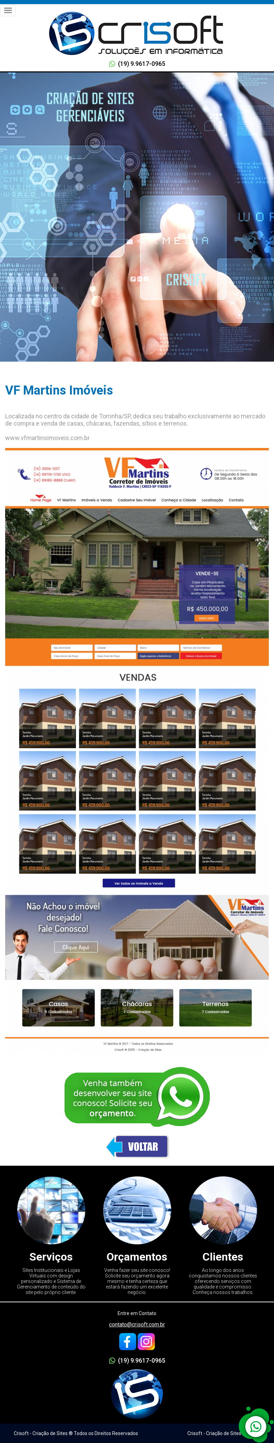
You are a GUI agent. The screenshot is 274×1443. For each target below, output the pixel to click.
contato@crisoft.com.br (137, 1324)
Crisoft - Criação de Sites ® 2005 (222, 1433)
